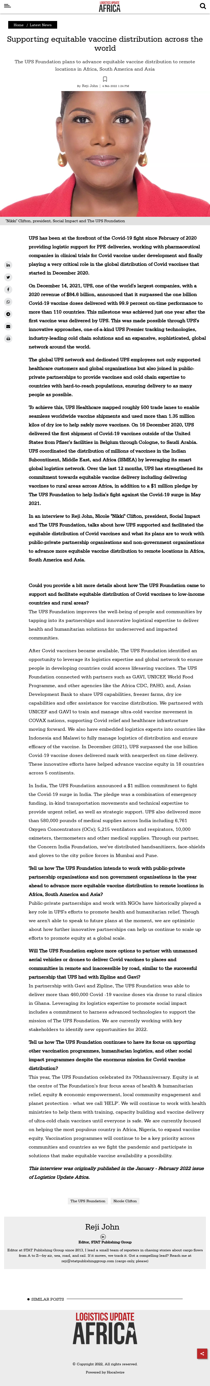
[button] (105, 80)
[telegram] (8, 314)
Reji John (102, 1226)
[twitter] (8, 277)
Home (19, 25)
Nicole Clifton (125, 1201)
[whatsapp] (8, 302)
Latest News (41, 25)
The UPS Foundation (88, 1201)
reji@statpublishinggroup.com (88, 1261)
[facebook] (8, 289)
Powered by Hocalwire (105, 1372)
